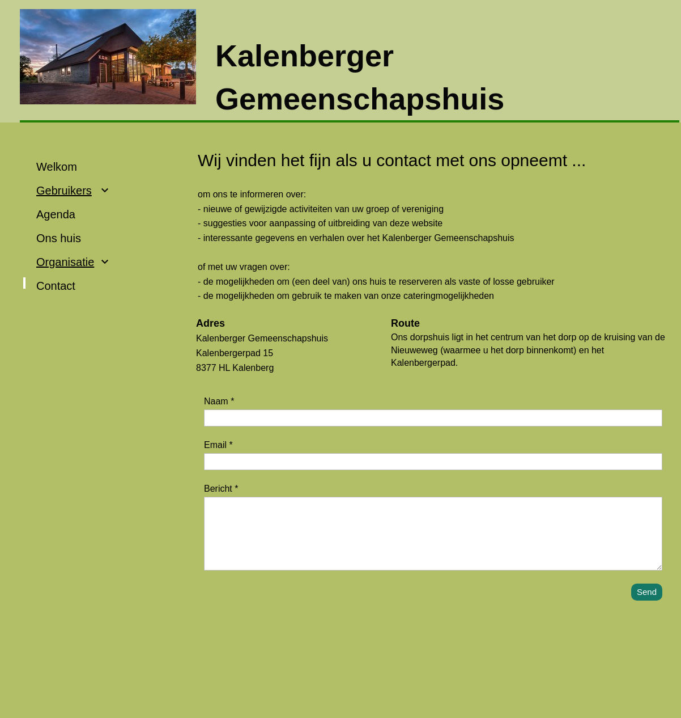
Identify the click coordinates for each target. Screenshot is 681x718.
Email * (218, 445)
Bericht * (221, 488)
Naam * (219, 401)
